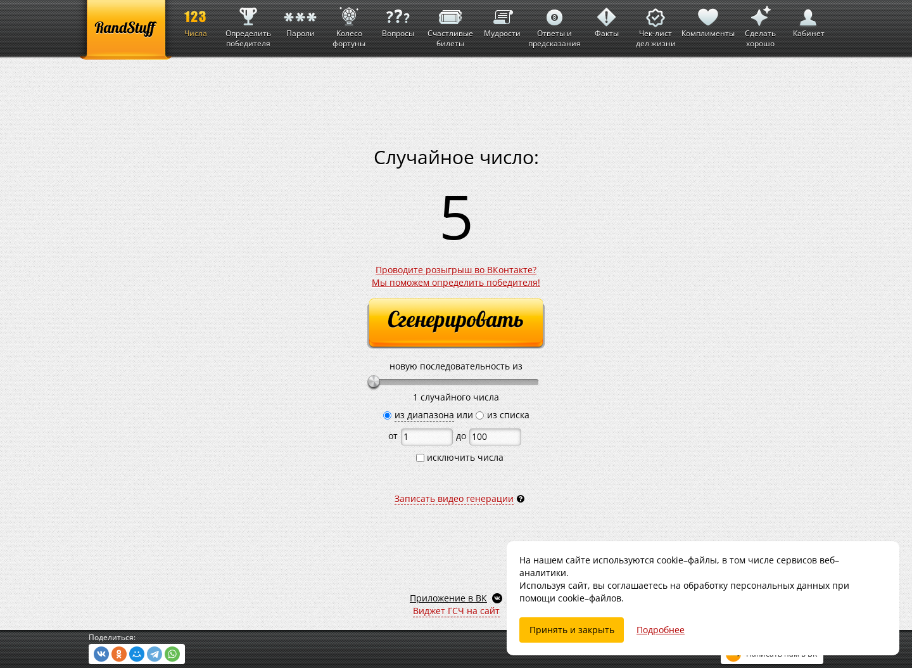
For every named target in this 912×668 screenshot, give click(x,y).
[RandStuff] (125, 30)
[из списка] (480, 415)
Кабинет (808, 19)
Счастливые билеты (450, 24)
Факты (606, 19)
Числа (195, 19)
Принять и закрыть (571, 630)
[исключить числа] (420, 458)
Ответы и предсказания (554, 24)
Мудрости (502, 19)
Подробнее (660, 630)
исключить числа (460, 457)
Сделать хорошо (760, 24)
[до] (495, 437)
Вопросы (397, 19)
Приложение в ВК (448, 598)
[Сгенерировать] (456, 324)
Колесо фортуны (348, 24)
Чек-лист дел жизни (656, 24)
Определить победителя (248, 24)
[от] (427, 437)
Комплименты (708, 19)
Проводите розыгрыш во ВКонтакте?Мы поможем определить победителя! (456, 276)
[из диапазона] (387, 415)
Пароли (300, 19)
